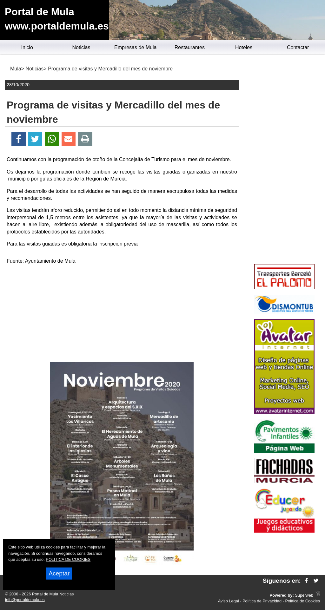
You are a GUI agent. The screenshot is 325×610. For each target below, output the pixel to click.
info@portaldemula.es (25, 599)
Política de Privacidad (262, 601)
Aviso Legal (228, 601)
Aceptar (59, 573)
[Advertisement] (121, 314)
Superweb (304, 595)
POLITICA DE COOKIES (68, 559)
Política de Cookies (302, 601)
